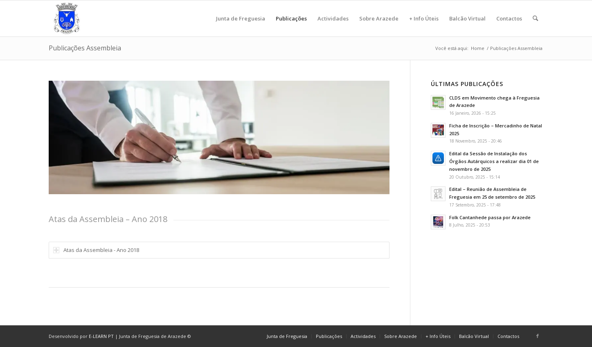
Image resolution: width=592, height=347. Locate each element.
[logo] (67, 18)
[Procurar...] (535, 18)
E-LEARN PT (101, 336)
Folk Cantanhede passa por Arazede (490, 217)
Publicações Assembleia (85, 47)
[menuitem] (240, 18)
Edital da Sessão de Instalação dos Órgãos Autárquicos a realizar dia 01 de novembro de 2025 (494, 161)
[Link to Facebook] (537, 336)
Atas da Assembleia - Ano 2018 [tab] (96, 250)
